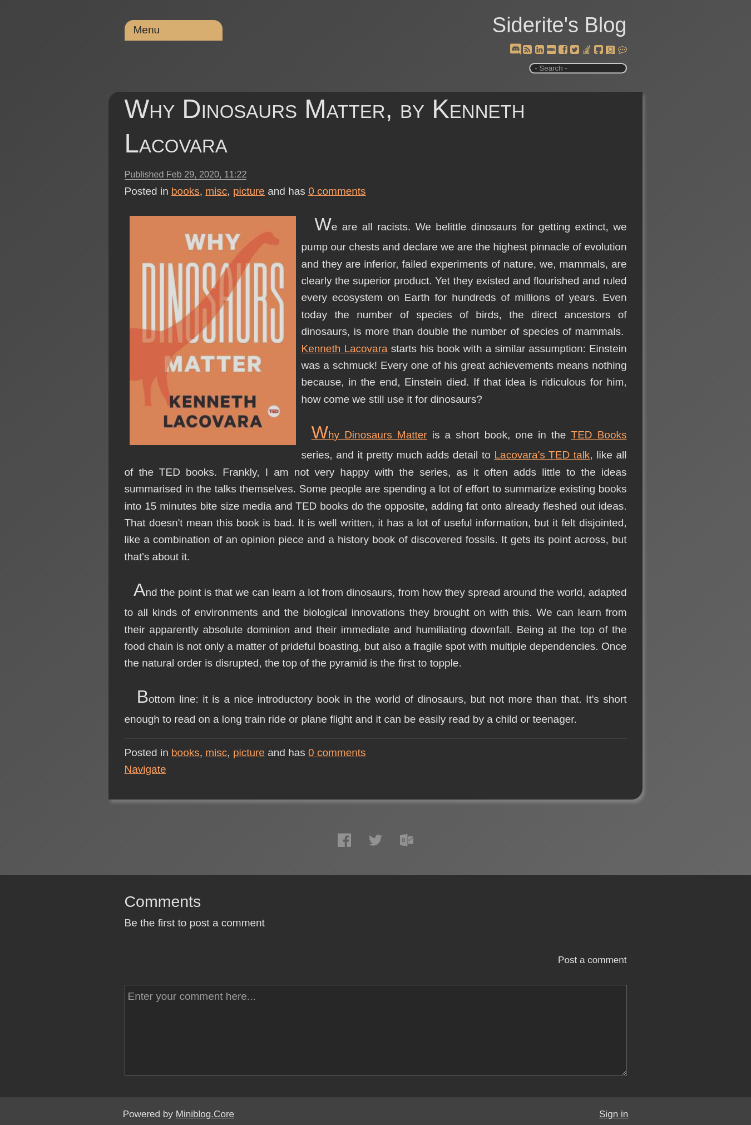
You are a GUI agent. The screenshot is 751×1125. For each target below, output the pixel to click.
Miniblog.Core (205, 1114)
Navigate (145, 769)
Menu (147, 30)
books (185, 191)
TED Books (599, 435)
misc (216, 191)
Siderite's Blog (559, 25)
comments (337, 191)
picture (249, 191)
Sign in (613, 1114)
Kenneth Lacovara (345, 348)
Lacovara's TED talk (542, 455)
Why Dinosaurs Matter (369, 435)
